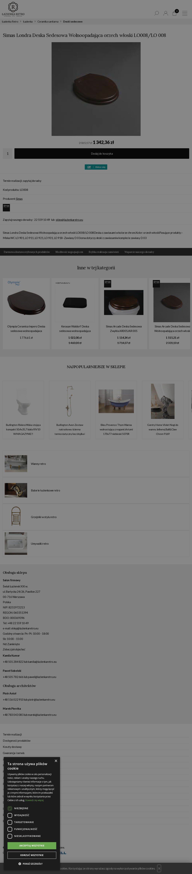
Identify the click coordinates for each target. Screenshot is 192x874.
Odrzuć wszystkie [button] (32, 855)
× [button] (55, 761)
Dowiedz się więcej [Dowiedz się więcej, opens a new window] (34, 800)
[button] (32, 864)
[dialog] (96, 437)
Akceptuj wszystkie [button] (31, 845)
